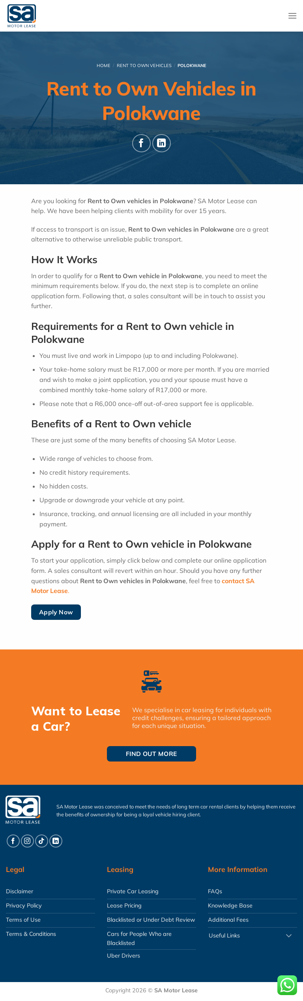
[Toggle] (288, 936)
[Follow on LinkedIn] (161, 143)
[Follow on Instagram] (27, 841)
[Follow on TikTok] (41, 841)
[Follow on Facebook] (141, 143)
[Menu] (292, 15)
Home (103, 65)
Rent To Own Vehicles (144, 65)
